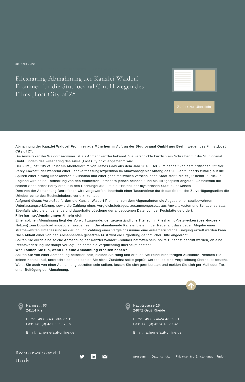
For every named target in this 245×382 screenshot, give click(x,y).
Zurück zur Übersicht (194, 107)
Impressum (138, 356)
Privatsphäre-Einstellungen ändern (201, 356)
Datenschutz (161, 356)
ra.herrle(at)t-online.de (55, 332)
